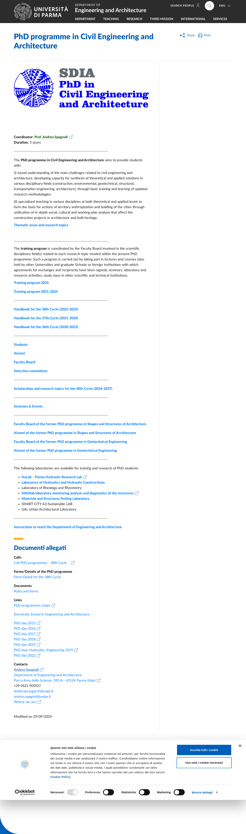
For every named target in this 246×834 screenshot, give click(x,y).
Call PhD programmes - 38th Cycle (42, 563)
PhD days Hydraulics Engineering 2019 (43, 650)
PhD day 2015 (25, 623)
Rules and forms (26, 591)
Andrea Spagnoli (26, 670)
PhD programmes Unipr (32, 605)
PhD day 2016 (25, 628)
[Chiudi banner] (240, 779)
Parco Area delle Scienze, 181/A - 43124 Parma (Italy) (55, 680)
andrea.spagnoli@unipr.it (32, 696)
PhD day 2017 (25, 634)
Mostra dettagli (202, 826)
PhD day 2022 (25, 655)
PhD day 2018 (25, 639)
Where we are (25, 702)
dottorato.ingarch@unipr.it (33, 691)
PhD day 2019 (25, 645)
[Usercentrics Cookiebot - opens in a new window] (25, 826)
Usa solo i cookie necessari (204, 796)
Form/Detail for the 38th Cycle (39, 577)
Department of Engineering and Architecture (48, 675)
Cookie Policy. (60, 810)
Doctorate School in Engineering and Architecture (52, 614)
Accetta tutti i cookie (204, 784)
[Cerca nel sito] (209, 5)
